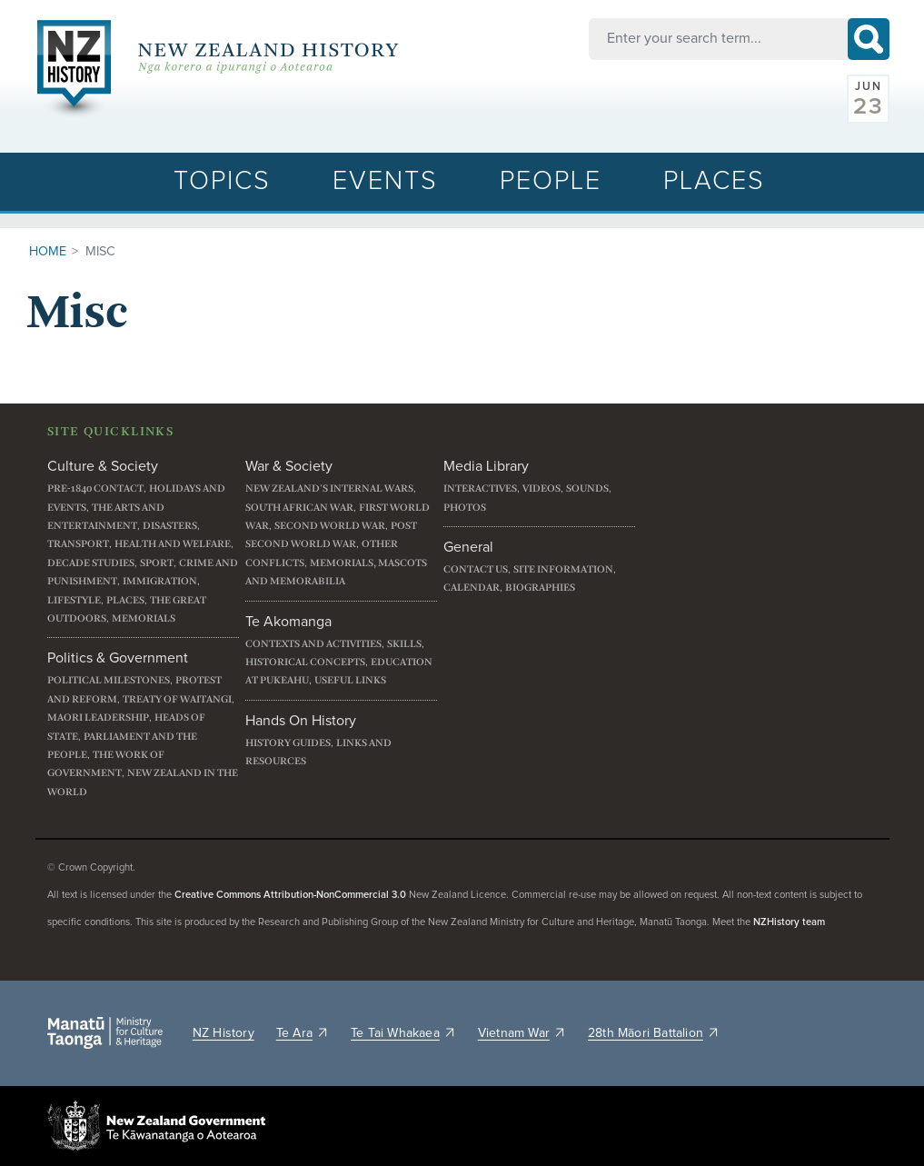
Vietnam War (522, 1033)
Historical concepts (305, 662)
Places (714, 181)
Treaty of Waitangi (177, 699)
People (550, 181)
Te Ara (302, 1033)
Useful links (350, 680)
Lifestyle (74, 600)
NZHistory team (789, 922)
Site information (563, 569)
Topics (222, 181)
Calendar (471, 587)
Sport (157, 563)
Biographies (540, 587)
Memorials (143, 618)
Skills (404, 644)
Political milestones (108, 680)
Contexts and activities (313, 644)
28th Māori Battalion (654, 1033)
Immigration (160, 581)
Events (385, 181)
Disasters (170, 526)
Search (868, 39)
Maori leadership (98, 717)
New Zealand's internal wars (329, 488)
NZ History (223, 1033)
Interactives (480, 488)
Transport (78, 544)
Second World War (329, 526)
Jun (869, 87)
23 (868, 106)
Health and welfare (172, 544)
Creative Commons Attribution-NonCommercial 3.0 (290, 895)
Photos (464, 507)
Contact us (475, 569)
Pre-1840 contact (95, 488)
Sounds (587, 488)
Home (47, 251)
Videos (541, 488)
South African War (299, 507)
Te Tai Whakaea (403, 1033)
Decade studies (90, 563)
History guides (288, 743)
